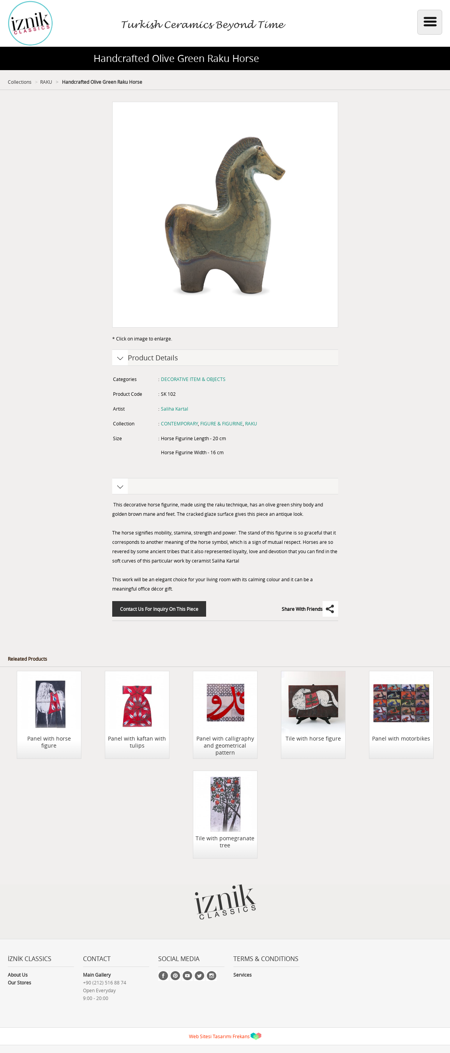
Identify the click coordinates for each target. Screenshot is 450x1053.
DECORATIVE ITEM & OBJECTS (193, 379)
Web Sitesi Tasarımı (210, 1036)
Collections (20, 82)
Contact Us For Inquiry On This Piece (159, 609)
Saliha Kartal (174, 409)
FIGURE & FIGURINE (221, 423)
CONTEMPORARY (179, 423)
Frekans (241, 1036)
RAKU (46, 82)
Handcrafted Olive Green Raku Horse (101, 82)
